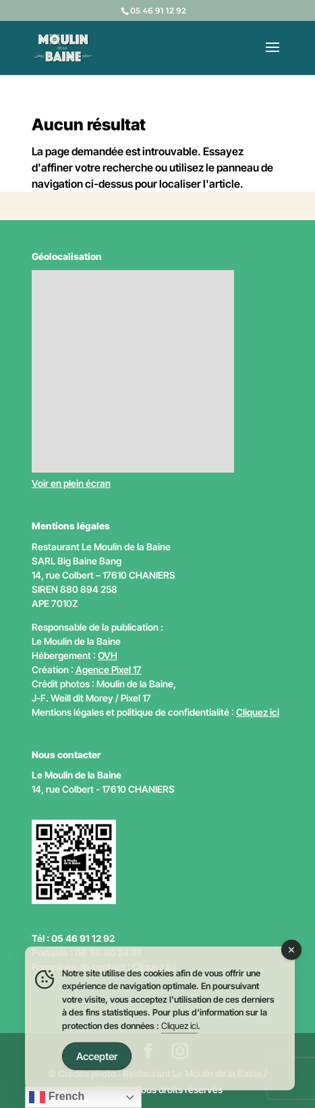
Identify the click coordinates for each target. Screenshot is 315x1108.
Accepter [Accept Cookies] (96, 1058)
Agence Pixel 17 (109, 669)
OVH (107, 655)
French (56, 1097)
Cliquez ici (257, 712)
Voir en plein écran (71, 483)
